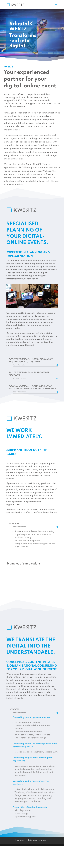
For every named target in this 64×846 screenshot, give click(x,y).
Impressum (20, 840)
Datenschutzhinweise (37, 840)
